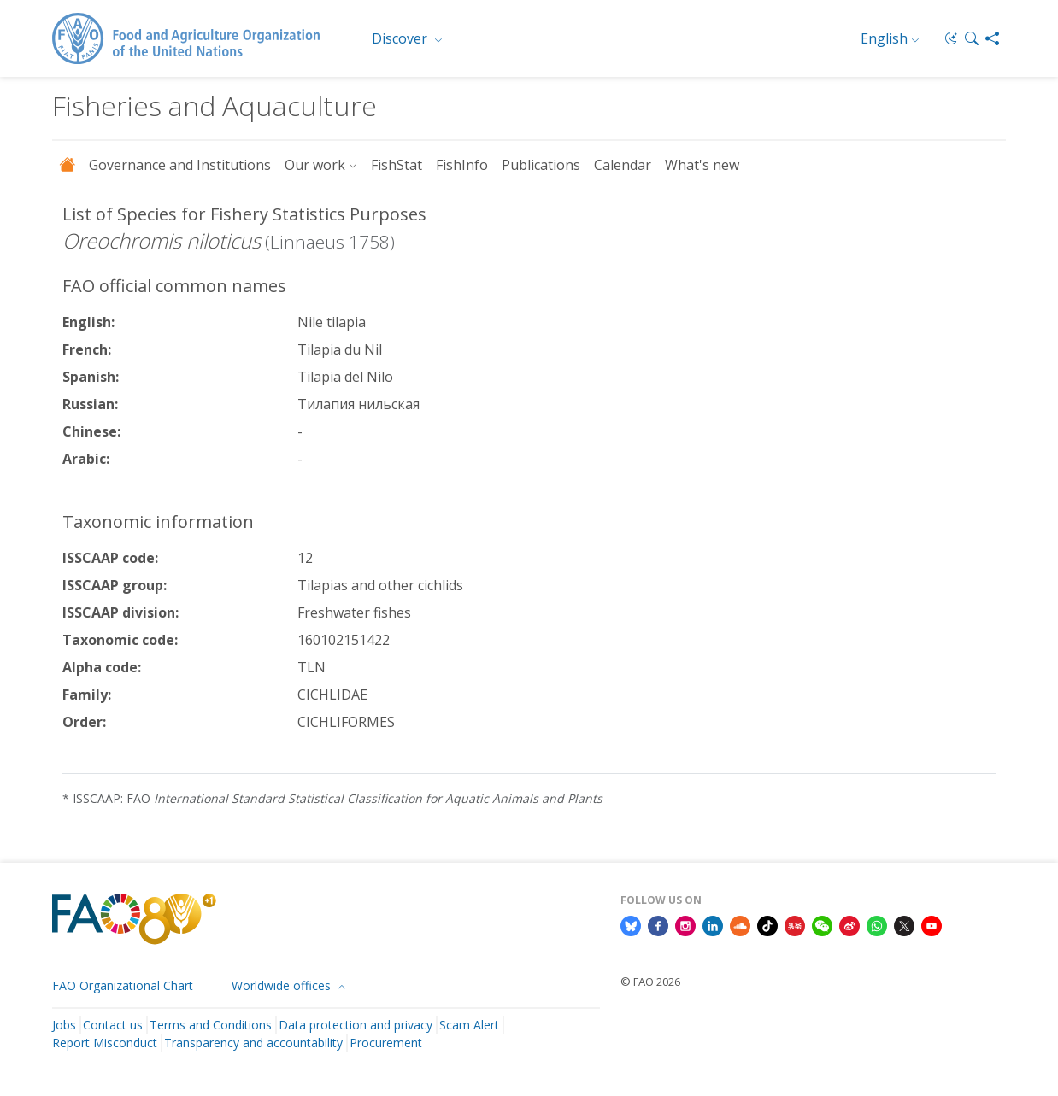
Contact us (113, 1025)
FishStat (396, 164)
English (884, 38)
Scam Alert (469, 1025)
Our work (315, 164)
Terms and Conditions (211, 1025)
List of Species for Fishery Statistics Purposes (244, 214)
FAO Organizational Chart (122, 985)
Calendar (622, 164)
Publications (541, 164)
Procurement (386, 1042)
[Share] (992, 38)
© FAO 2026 (650, 981)
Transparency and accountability (253, 1042)
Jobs (64, 1025)
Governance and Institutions (180, 164)
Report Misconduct (104, 1042)
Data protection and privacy (355, 1025)
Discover (401, 38)
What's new (702, 164)
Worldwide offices (283, 985)
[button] (972, 38)
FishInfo (462, 164)
